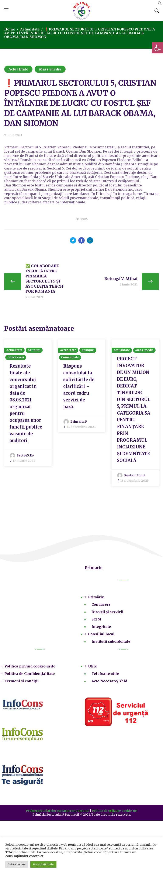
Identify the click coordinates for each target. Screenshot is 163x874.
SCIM (96, 620)
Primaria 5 (78, 422)
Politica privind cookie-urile (29, 667)
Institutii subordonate (110, 642)
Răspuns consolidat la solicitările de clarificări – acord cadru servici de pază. (78, 387)
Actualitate (30, 29)
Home (9, 29)
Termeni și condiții (21, 682)
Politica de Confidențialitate (29, 674)
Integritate (101, 627)
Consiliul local (101, 635)
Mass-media (50, 69)
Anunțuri (34, 351)
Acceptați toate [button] (43, 864)
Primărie (96, 598)
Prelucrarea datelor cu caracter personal (57, 811)
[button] (157, 47)
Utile (92, 667)
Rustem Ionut (135, 476)
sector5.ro (25, 456)
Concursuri (15, 358)
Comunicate (70, 358)
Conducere (101, 605)
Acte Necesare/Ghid (109, 682)
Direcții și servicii (107, 613)
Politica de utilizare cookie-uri (114, 811)
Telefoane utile (105, 674)
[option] (28, 403)
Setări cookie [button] (17, 864)
